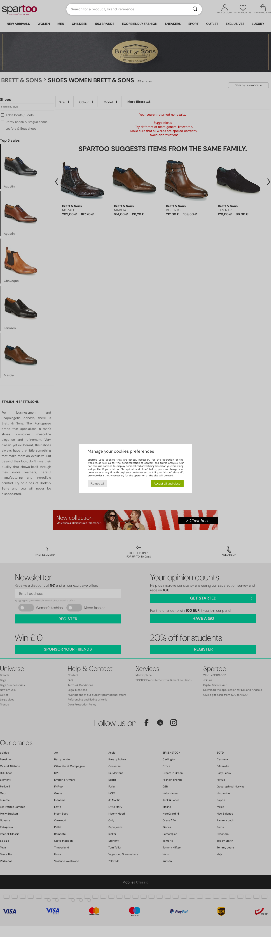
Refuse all (97, 483)
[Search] (195, 9)
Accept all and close (167, 483)
